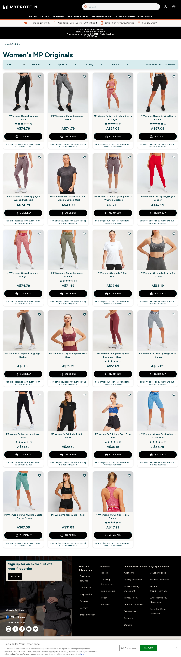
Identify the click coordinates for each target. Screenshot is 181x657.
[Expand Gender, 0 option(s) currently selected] (42, 64)
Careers (128, 625)
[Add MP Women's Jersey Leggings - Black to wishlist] (39, 395)
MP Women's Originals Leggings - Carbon (23, 355)
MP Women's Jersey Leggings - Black (23, 436)
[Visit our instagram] (8, 629)
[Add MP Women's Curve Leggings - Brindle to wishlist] (84, 233)
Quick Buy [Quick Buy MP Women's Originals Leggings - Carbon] (23, 374)
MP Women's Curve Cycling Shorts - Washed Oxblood (113, 198)
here (82, 654)
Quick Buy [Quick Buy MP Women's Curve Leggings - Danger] (23, 293)
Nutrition (44, 16)
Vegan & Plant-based (102, 16)
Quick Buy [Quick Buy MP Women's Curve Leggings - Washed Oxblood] (23, 213)
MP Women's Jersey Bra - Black (68, 514)
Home (7, 44)
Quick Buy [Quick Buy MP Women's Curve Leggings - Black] (23, 136)
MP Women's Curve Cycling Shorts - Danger (113, 118)
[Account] (165, 7)
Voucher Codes (158, 572)
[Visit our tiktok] (22, 629)
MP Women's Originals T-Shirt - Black (68, 436)
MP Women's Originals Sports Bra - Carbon (158, 275)
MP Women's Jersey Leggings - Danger (158, 198)
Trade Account (131, 611)
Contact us (85, 587)
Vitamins (105, 604)
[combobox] (121, 6)
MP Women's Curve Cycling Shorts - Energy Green (23, 516)
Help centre (86, 594)
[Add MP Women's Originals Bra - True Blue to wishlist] (129, 395)
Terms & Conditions (134, 604)
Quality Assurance (133, 579)
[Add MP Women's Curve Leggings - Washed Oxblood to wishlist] (39, 157)
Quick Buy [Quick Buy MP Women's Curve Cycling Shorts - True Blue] (157, 454)
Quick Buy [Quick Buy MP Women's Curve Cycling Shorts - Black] (157, 136)
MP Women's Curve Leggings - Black (23, 118)
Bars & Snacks (108, 591)
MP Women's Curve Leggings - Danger (23, 275)
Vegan (104, 597)
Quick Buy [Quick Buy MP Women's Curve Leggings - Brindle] (68, 293)
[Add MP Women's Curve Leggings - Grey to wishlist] (84, 76)
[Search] (86, 6)
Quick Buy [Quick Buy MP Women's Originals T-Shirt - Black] (68, 454)
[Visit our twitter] (35, 629)
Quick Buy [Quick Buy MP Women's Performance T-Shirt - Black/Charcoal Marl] (68, 213)
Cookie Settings (15, 610)
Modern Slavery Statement (132, 588)
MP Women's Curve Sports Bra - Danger (112, 516)
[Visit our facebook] (15, 629)
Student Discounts (159, 579)
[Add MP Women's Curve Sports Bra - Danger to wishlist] (129, 475)
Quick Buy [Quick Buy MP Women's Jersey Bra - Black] (68, 535)
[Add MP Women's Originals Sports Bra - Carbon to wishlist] (174, 233)
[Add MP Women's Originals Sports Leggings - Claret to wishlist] (129, 314)
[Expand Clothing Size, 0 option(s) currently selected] (93, 64)
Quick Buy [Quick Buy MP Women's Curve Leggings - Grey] (68, 136)
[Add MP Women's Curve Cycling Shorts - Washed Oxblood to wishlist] (129, 157)
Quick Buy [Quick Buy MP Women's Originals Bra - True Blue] (113, 454)
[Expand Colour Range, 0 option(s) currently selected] (119, 64)
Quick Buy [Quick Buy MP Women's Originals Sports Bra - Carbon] (157, 293)
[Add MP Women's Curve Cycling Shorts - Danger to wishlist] (129, 76)
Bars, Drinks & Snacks (78, 16)
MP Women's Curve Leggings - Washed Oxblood (23, 198)
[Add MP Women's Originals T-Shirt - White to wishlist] (129, 233)
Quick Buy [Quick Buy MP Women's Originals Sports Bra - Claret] (68, 374)
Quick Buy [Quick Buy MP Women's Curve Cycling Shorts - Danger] (113, 136)
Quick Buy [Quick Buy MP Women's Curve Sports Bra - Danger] (113, 535)
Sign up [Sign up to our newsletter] (15, 576)
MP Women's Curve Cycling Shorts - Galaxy (157, 355)
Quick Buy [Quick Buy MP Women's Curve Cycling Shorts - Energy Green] (23, 535)
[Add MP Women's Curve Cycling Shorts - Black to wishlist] (174, 76)
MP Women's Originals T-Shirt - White (113, 275)
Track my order (87, 614)
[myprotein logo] (20, 7)
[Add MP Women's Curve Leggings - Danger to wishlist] (39, 233)
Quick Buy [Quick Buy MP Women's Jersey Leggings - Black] (23, 454)
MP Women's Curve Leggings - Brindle (68, 275)
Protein (33, 16)
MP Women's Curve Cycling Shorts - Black (157, 118)
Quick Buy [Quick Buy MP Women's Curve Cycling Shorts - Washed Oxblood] (113, 213)
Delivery (84, 608)
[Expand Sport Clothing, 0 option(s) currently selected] (67, 64)
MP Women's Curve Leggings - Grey (68, 118)
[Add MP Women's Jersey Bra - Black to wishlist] (84, 475)
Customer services (85, 578)
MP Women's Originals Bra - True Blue (113, 436)
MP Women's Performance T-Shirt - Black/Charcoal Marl (68, 198)
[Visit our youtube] (29, 629)
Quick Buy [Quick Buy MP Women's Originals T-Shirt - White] (113, 293)
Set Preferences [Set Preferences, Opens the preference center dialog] (128, 648)
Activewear (58, 16)
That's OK (148, 648)
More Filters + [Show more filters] (153, 64)
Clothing (16, 44)
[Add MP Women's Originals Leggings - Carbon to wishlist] (39, 314)
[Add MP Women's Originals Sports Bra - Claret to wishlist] (84, 314)
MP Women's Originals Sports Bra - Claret (68, 355)
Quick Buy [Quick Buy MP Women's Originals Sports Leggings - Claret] (113, 374)
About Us (129, 572)
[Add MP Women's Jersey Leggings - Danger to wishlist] (174, 157)
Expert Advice (145, 16)
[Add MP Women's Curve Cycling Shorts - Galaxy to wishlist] (174, 314)
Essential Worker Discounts (158, 611)
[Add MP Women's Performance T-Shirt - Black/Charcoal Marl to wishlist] (84, 157)
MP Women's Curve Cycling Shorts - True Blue (157, 436)
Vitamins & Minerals (125, 16)
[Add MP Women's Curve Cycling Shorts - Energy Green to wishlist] (39, 475)
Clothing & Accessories (107, 581)
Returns (84, 601)
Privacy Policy (131, 597)
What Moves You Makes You (158, 600)
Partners (128, 618)
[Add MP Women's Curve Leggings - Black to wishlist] (39, 76)
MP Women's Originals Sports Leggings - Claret (113, 355)
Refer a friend (159, 589)
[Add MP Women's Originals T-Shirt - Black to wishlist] (84, 395)
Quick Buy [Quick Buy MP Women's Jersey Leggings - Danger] (157, 213)
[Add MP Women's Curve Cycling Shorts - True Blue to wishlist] (174, 395)
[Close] (176, 648)
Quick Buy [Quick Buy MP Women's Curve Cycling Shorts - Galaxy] (157, 374)
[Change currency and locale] (36, 617)
